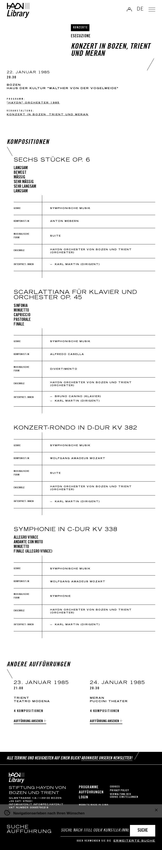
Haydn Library (18, 10)
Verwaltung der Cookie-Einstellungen (124, 796)
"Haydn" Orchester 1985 (33, 103)
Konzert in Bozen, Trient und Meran (48, 115)
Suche (143, 831)
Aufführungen (91, 792)
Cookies (115, 787)
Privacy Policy (119, 790)
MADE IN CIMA (99, 805)
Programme (89, 787)
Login (83, 797)
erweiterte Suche (134, 841)
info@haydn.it (20, 805)
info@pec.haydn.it (48, 805)
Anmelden (129, 9)
